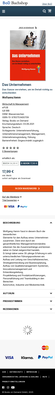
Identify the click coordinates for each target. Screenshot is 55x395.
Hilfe (44, 377)
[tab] (27, 221)
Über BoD (47, 3)
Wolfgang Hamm (11, 97)
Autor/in (8, 293)
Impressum (31, 372)
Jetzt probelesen (26, 27)
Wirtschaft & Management (15, 104)
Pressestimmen (12, 301)
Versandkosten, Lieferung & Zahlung (20, 377)
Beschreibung (11, 222)
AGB (4, 372)
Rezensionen (10, 309)
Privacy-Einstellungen (13, 382)
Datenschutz (16, 372)
